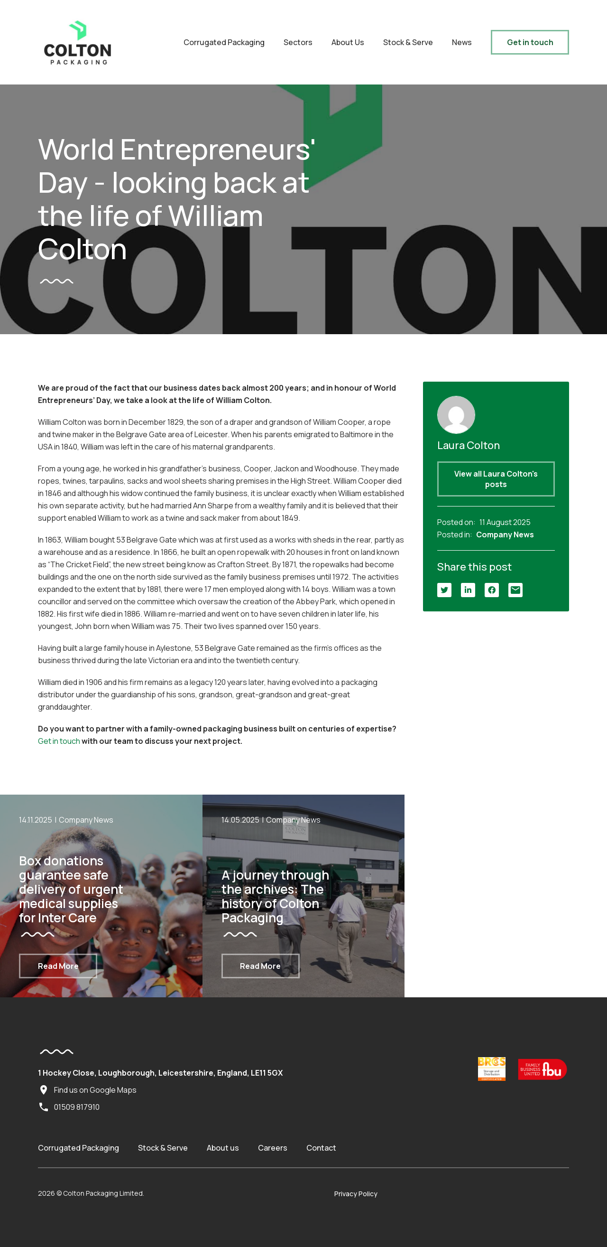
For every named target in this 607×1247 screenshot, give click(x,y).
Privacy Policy (355, 1193)
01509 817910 (69, 1107)
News (462, 42)
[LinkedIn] (468, 590)
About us (223, 1148)
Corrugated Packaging (224, 42)
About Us (347, 42)
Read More (58, 966)
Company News (505, 534)
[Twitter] (444, 590)
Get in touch (530, 42)
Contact (321, 1148)
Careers (272, 1148)
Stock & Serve (408, 42)
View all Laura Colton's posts (496, 479)
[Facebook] (492, 590)
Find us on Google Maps (87, 1090)
